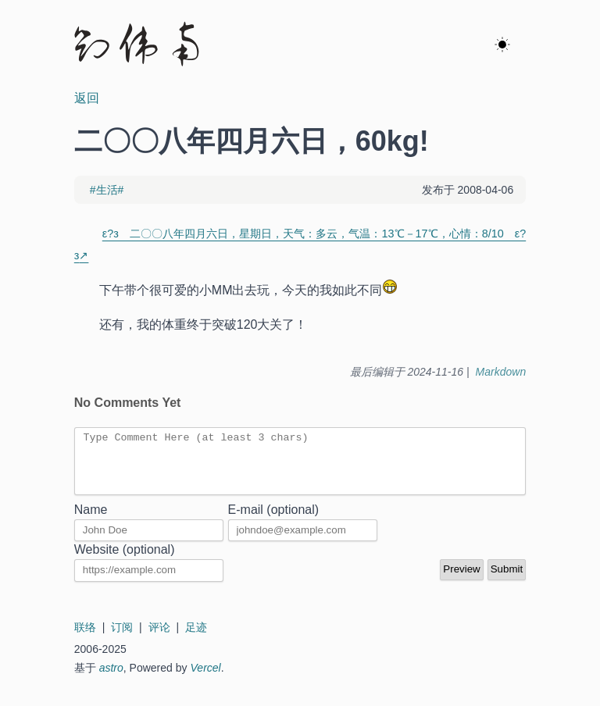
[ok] (502, 45)
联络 (85, 639)
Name (91, 521)
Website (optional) (124, 561)
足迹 (196, 639)
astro (111, 679)
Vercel (206, 679)
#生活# (107, 190)
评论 (159, 639)
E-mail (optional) (273, 521)
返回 (86, 98)
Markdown (501, 371)
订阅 (122, 639)
